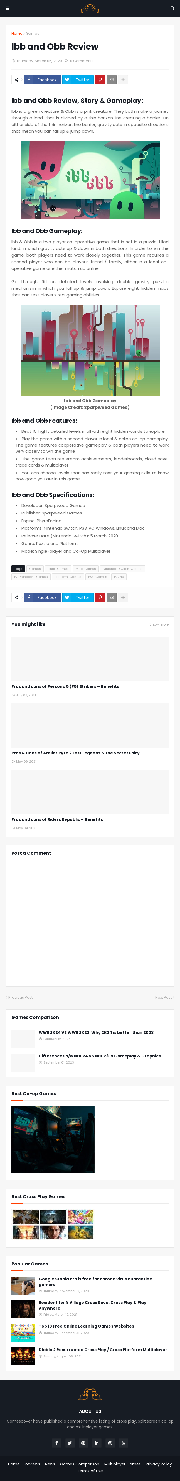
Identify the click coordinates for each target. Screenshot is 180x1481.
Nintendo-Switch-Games (122, 569)
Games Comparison (79, 1464)
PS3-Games (97, 577)
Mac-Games (86, 569)
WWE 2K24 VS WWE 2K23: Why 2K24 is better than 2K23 (96, 1032)
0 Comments (81, 60)
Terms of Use (90, 1471)
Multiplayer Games (122, 1464)
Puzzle (119, 577)
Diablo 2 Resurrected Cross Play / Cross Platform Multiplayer (103, 1349)
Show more (159, 624)
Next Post (163, 997)
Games (32, 33)
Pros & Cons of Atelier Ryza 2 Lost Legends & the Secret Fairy (75, 753)
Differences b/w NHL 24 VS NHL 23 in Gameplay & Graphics (100, 1056)
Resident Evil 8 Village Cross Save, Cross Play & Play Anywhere (92, 1305)
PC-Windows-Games (31, 577)
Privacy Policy (159, 1464)
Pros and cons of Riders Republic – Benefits (57, 819)
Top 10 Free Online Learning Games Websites (86, 1326)
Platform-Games (68, 577)
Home (17, 33)
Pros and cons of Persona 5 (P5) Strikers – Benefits (65, 686)
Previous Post (20, 997)
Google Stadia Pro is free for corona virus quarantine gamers (95, 1282)
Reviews (32, 1464)
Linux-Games (58, 569)
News (50, 1464)
